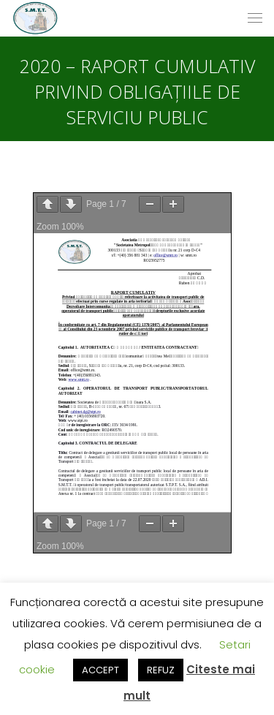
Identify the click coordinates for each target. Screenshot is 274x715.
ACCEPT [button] (100, 670)
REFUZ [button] (161, 670)
